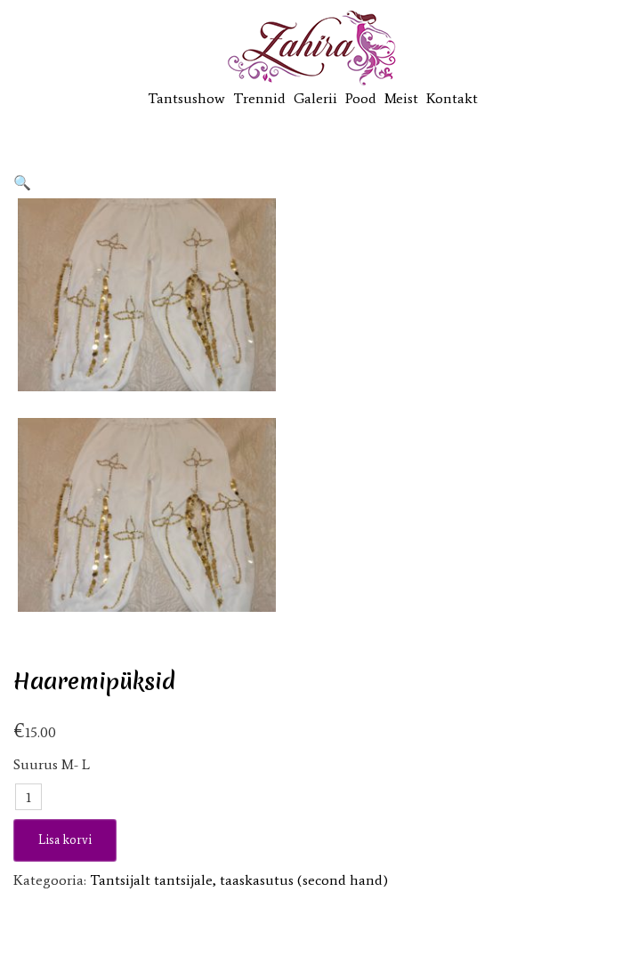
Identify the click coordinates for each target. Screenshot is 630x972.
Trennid (259, 98)
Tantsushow (186, 98)
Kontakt (452, 98)
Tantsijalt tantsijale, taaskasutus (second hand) (239, 880)
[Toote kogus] (28, 796)
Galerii (315, 98)
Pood (360, 98)
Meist (401, 98)
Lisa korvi (65, 839)
